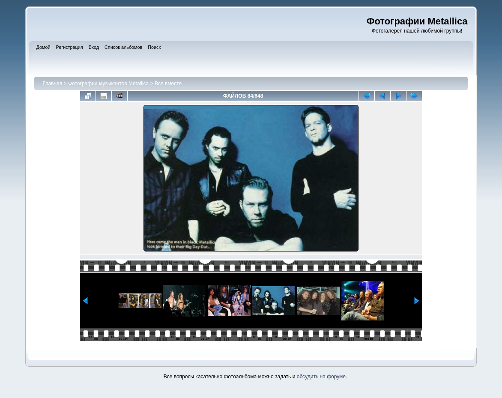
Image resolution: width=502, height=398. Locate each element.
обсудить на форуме (321, 377)
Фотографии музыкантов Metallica (108, 84)
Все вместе (168, 84)
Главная (53, 84)
